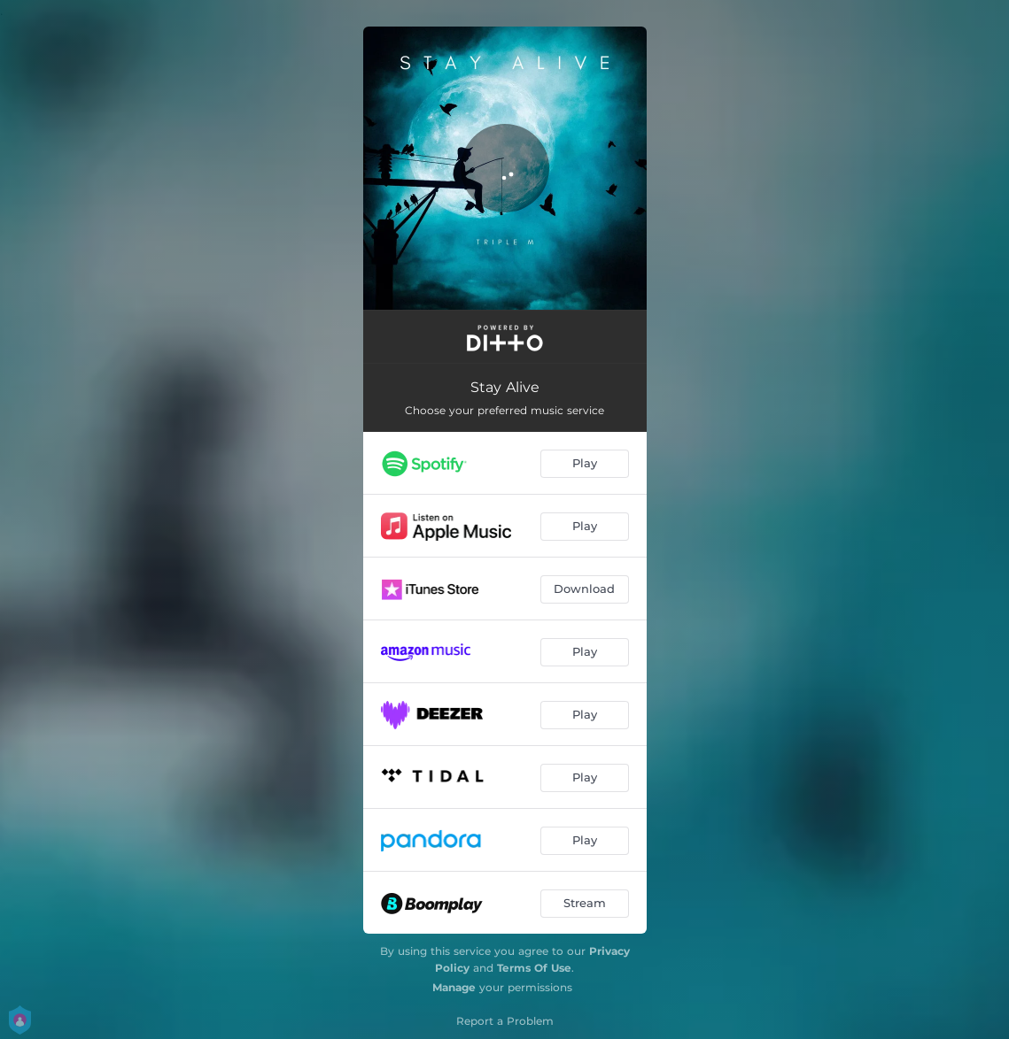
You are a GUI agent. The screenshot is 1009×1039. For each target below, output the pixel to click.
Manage (454, 987)
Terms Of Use (534, 967)
